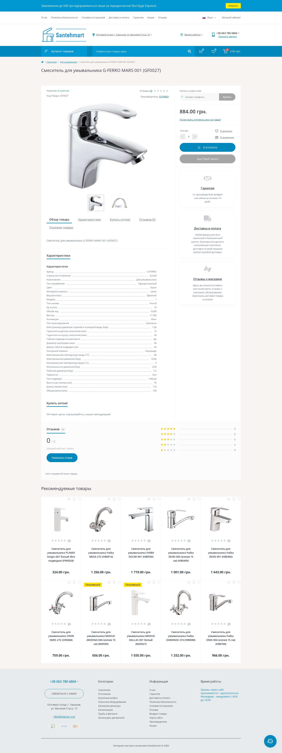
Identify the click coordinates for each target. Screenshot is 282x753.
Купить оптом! (120, 220)
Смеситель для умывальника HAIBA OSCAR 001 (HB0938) (141, 552)
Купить (227, 97)
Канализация (105, 709)
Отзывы (162, 17)
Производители (158, 721)
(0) (151, 90)
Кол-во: (184, 130)
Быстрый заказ (207, 159)
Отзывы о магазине (207, 279)
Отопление (104, 694)
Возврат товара (158, 713)
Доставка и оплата (119, 17)
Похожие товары (61, 227)
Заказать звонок (227, 36)
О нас (44, 17)
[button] (122, 34)
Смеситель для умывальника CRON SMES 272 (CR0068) (61, 636)
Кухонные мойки (107, 697)
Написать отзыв (62, 457)
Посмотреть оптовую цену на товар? (200, 119)
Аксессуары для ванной (111, 717)
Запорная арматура (109, 705)
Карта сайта (156, 717)
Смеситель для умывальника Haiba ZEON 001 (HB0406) (221, 552)
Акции (150, 17)
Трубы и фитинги (107, 713)
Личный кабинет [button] (231, 17)
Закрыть (233, 5)
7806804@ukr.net (64, 716)
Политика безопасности (64, 17)
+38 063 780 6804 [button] (64, 681)
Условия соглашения (93, 17)
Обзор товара (59, 220)
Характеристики (89, 220)
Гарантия (138, 17)
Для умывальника (68, 62)
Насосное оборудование (112, 701)
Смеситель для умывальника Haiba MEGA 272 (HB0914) (101, 552)
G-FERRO (164, 96)
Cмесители (52, 62)
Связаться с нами (64, 693)
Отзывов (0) (147, 220)
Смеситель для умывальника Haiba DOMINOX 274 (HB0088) (180, 636)
